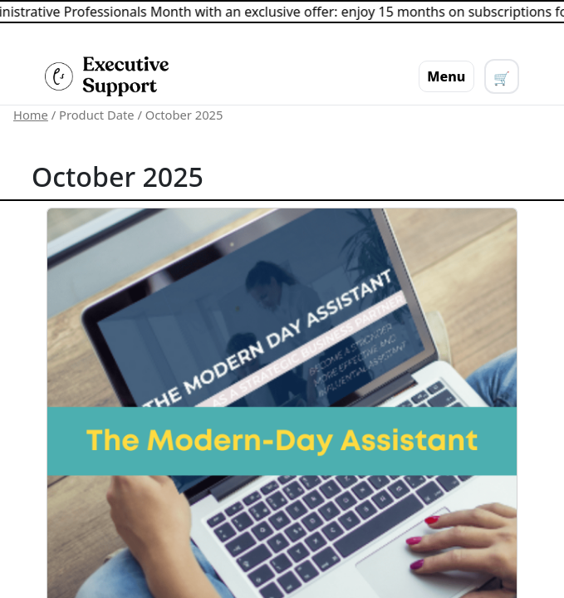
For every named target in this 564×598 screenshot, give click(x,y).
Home (30, 114)
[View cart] (501, 76)
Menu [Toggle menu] (446, 76)
